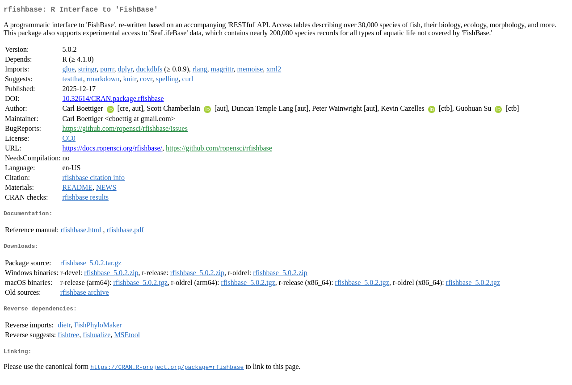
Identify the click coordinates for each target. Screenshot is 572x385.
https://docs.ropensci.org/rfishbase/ (112, 150)
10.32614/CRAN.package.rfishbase (113, 100)
